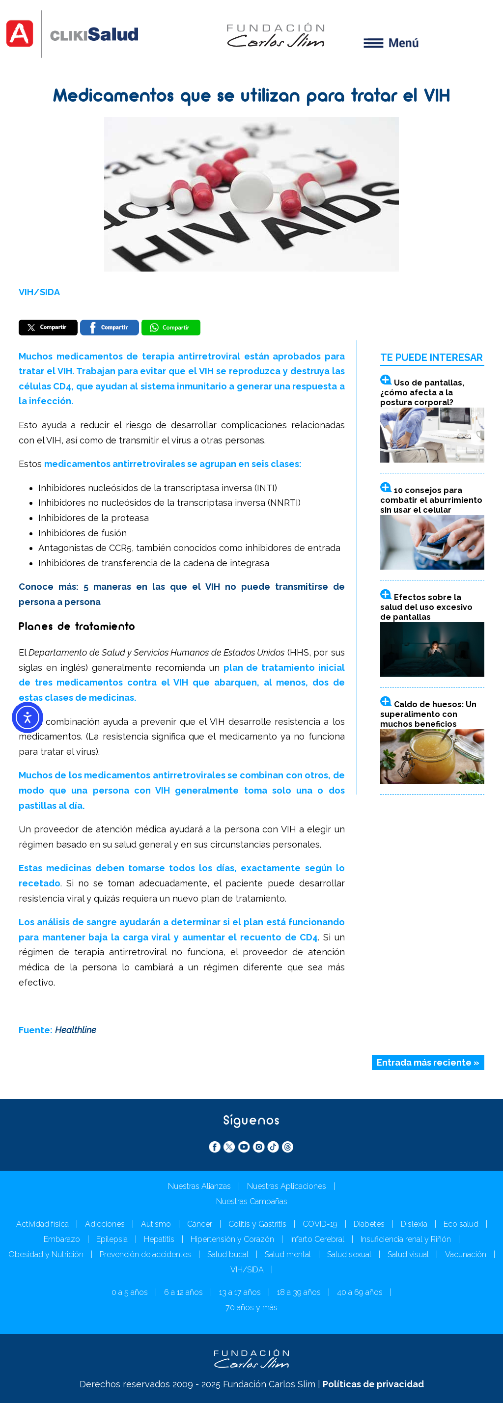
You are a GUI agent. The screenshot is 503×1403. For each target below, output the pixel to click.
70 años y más (251, 1307)
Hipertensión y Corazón (232, 1239)
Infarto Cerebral (317, 1239)
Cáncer (199, 1224)
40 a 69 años (360, 1292)
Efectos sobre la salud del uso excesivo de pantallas (426, 607)
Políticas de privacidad (373, 1384)
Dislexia (414, 1224)
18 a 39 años (299, 1292)
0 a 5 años (130, 1292)
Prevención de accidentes (145, 1254)
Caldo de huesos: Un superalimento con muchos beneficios (428, 714)
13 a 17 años (240, 1292)
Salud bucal (228, 1254)
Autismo (156, 1224)
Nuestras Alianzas (199, 1186)
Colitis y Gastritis (257, 1224)
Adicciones (105, 1224)
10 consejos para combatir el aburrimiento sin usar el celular (431, 500)
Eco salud (461, 1224)
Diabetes (369, 1224)
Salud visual (408, 1254)
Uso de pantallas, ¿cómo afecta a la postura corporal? (422, 392)
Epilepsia (112, 1239)
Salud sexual (349, 1254)
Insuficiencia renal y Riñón (406, 1239)
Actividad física (42, 1224)
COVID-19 (320, 1224)
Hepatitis (159, 1239)
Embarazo (62, 1239)
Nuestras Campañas (251, 1201)
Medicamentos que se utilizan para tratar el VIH (251, 97)
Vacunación (465, 1254)
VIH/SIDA (39, 292)
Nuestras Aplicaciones (286, 1186)
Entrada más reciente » (428, 1062)
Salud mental (288, 1254)
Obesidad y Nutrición (46, 1254)
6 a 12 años (183, 1292)
